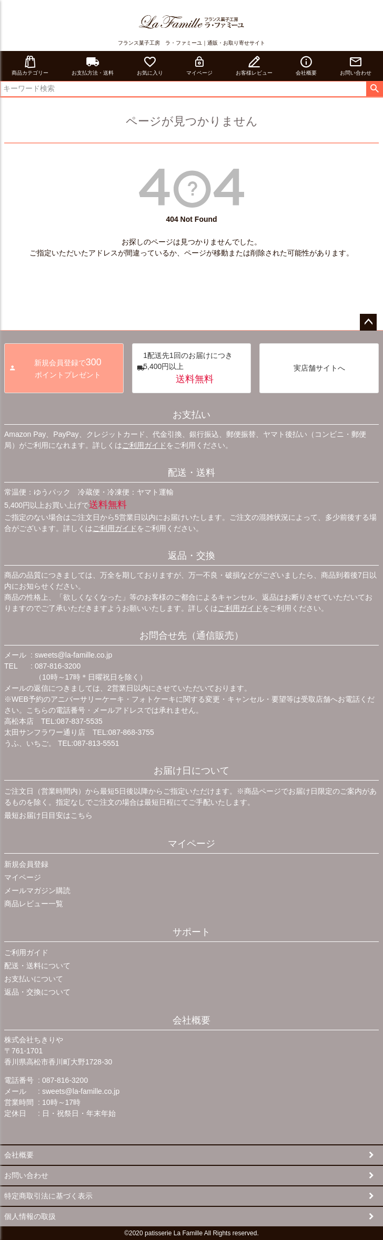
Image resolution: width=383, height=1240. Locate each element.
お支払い (191, 414)
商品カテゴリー (30, 65)
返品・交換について (37, 992)
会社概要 (306, 65)
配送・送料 (191, 472)
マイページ (199, 65)
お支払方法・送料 (93, 65)
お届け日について (191, 770)
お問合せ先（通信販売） (191, 635)
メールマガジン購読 (37, 890)
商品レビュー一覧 (33, 903)
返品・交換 (191, 555)
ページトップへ (368, 322)
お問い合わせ (355, 65)
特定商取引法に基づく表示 (48, 1196)
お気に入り (150, 65)
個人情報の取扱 (30, 1216)
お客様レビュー (254, 65)
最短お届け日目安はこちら (48, 815)
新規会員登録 (26, 864)
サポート (191, 932)
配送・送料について (37, 965)
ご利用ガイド (144, 445)
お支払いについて (33, 979)
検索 (374, 88)
